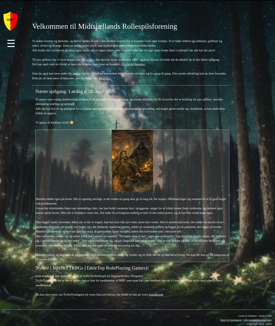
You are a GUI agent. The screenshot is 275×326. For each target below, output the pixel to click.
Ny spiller (74, 73)
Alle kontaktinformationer (257, 319)
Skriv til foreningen (231, 319)
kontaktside (156, 294)
